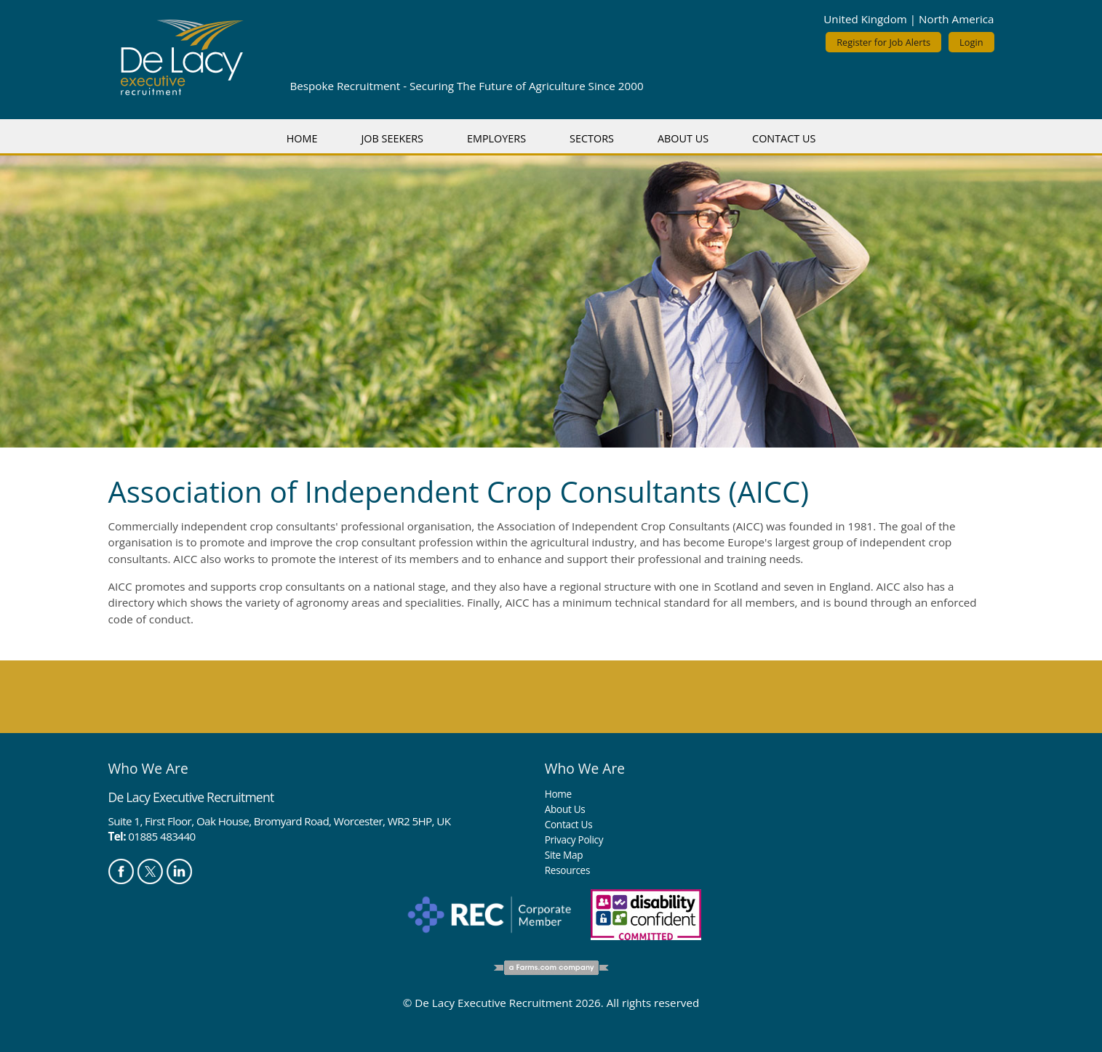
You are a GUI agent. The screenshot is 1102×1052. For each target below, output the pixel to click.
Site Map (564, 855)
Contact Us (783, 138)
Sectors (592, 138)
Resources (567, 870)
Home (302, 138)
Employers (496, 138)
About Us (683, 138)
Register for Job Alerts (883, 42)
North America (956, 19)
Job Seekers (392, 138)
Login (971, 42)
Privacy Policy (574, 839)
